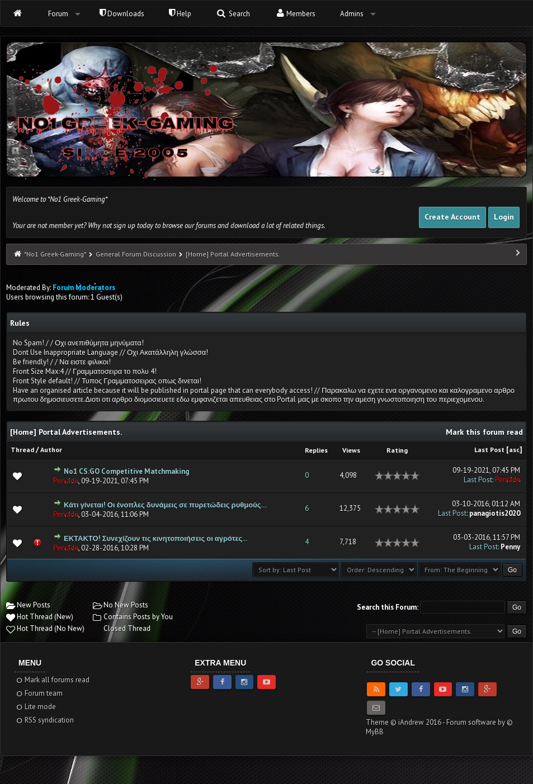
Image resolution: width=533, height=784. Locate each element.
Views (351, 450)
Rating (397, 450)
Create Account (452, 217)
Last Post (489, 449)
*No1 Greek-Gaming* (55, 254)
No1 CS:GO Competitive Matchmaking (126, 471)
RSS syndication (44, 720)
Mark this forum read (484, 432)
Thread (22, 449)
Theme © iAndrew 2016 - (406, 722)
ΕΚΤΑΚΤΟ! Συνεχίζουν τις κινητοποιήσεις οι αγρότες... (155, 538)
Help (180, 13)
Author (51, 449)
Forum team (39, 693)
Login (504, 217)
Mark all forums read (52, 680)
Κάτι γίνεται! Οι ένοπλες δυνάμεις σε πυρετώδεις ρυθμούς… (165, 505)
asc (514, 449)
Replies (316, 450)
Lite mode (35, 706)
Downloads (122, 13)
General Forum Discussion (136, 254)
